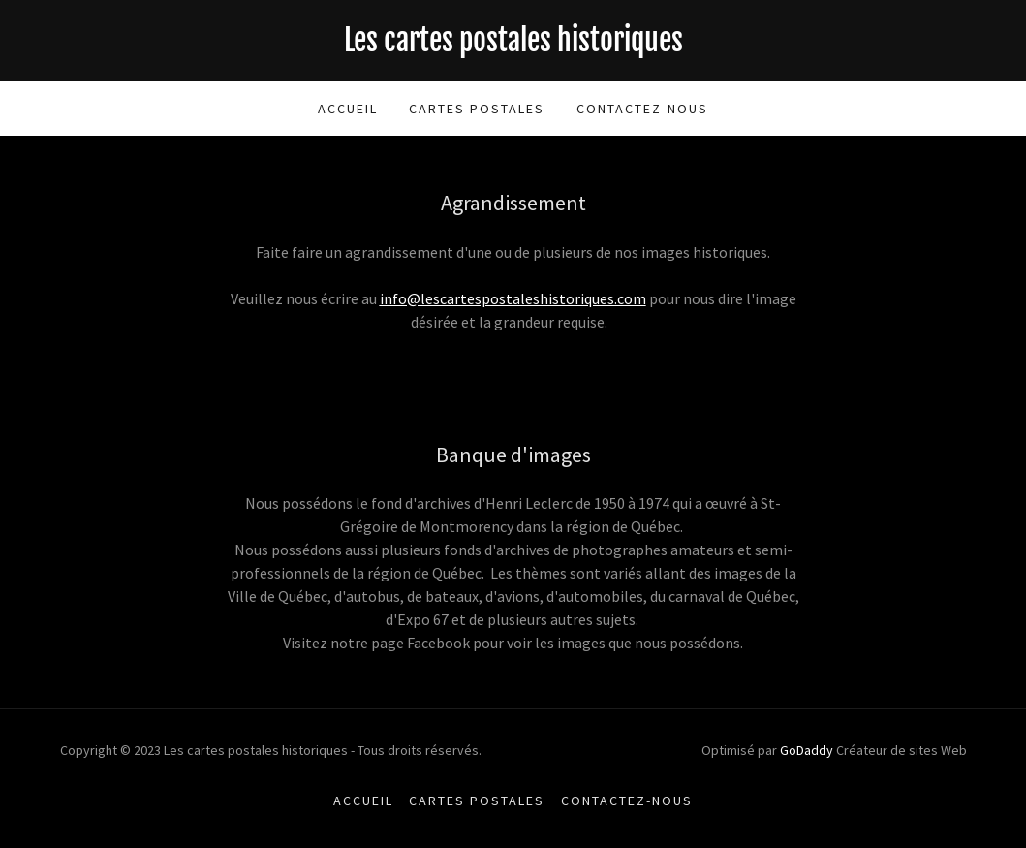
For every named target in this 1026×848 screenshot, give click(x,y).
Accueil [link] (348, 108)
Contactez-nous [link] (642, 108)
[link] (513, 45)
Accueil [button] (363, 800)
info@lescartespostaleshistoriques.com (513, 298)
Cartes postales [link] (476, 108)
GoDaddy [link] (806, 750)
